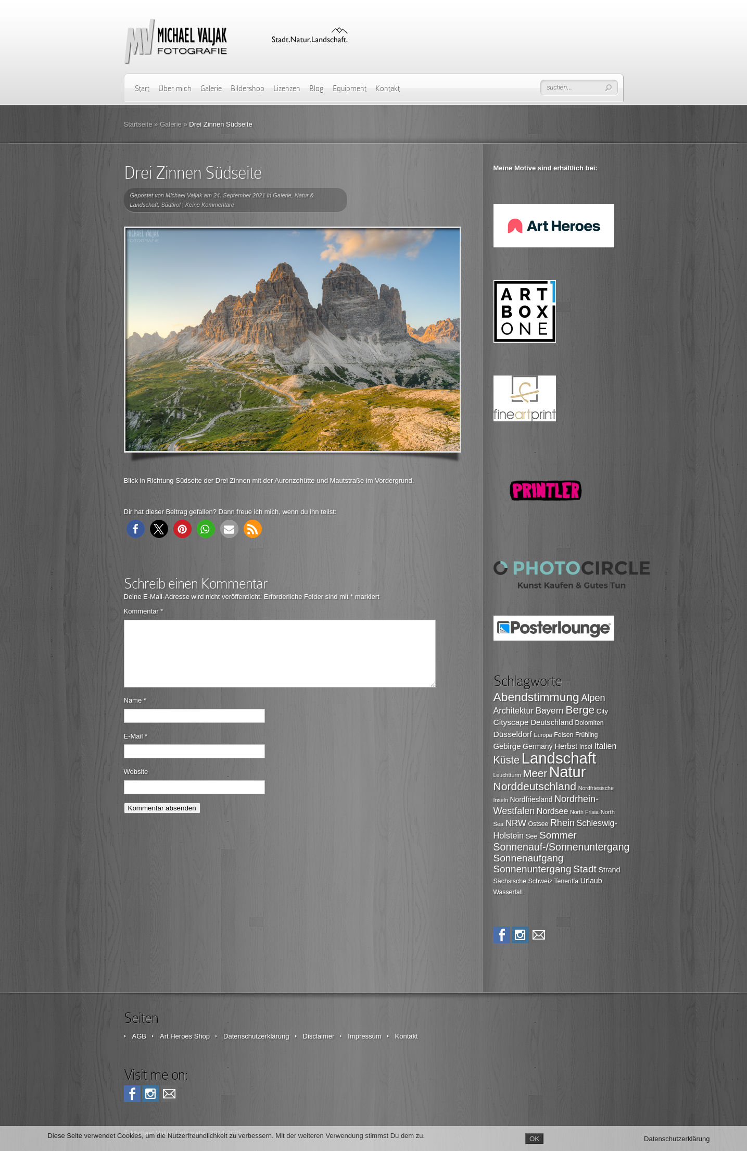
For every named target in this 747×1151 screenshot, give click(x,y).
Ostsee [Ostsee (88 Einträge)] (538, 824)
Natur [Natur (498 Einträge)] (567, 772)
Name (135, 713)
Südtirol (170, 205)
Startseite (138, 124)
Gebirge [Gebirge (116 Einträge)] (507, 746)
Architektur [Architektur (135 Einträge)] (513, 710)
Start (142, 88)
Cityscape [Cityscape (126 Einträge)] (511, 722)
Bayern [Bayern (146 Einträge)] (550, 711)
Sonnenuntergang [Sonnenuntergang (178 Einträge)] (532, 869)
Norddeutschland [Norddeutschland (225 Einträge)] (535, 786)
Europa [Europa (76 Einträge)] (543, 735)
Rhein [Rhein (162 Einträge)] (562, 823)
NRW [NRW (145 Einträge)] (515, 823)
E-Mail (136, 749)
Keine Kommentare (209, 205)
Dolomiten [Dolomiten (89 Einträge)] (589, 723)
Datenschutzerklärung (256, 1036)
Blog (316, 88)
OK (534, 1139)
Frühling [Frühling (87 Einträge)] (586, 735)
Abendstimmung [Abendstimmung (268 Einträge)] (536, 697)
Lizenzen (286, 88)
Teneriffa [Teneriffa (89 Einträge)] (566, 881)
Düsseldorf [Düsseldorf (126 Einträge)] (512, 734)
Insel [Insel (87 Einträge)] (585, 746)
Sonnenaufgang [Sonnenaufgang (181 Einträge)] (528, 858)
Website (136, 784)
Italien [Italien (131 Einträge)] (605, 746)
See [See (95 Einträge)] (532, 836)
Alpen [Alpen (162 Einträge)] (593, 698)
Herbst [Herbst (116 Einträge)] (565, 746)
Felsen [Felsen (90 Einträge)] (563, 735)
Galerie (211, 88)
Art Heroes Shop (185, 1036)
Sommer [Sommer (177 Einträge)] (557, 835)
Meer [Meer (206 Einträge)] (535, 773)
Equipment (349, 88)
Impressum (364, 1036)
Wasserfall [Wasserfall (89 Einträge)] (508, 892)
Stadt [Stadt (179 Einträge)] (585, 869)
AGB (139, 1036)
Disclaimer (319, 1036)
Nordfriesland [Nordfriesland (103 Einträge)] (531, 800)
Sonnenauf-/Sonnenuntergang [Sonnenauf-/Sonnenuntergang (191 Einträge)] (561, 847)
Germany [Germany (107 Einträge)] (538, 746)
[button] (135, 529)
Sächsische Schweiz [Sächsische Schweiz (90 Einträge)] (522, 881)
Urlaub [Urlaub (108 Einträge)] (591, 881)
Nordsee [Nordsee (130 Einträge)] (552, 811)
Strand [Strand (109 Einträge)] (609, 870)
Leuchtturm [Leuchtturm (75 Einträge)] (507, 775)
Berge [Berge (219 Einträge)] (579, 710)
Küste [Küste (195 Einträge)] (506, 760)
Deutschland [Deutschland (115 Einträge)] (551, 722)
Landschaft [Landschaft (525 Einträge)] (559, 758)
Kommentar (143, 611)
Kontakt (387, 88)
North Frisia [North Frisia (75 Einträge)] (584, 812)
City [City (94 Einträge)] (602, 711)
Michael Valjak (184, 195)
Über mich (175, 88)
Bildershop (247, 88)
